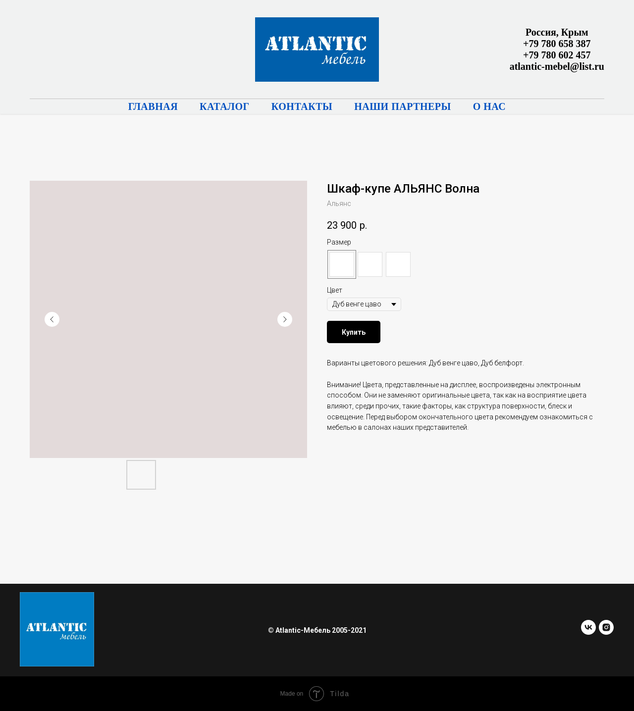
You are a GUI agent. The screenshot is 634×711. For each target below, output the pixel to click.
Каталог (225, 106)
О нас (489, 106)
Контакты (301, 106)
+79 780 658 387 (556, 43)
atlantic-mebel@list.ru (557, 66)
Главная (153, 106)
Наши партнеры (402, 106)
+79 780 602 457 (556, 55)
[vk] (588, 632)
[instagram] (606, 632)
